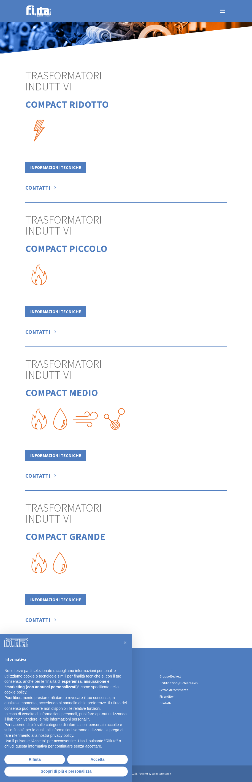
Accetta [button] (98, 759)
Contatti (37, 187)
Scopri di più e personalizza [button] (66, 771)
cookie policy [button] (15, 692)
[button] (125, 642)
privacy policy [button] (61, 735)
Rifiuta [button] (35, 759)
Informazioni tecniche (55, 167)
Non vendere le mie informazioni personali (51, 719)
